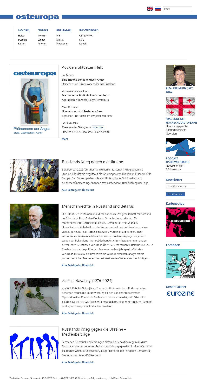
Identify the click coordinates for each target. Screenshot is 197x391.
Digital (59, 39)
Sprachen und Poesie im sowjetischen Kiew (87, 111)
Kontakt (83, 43)
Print (58, 35)
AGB (113, 378)
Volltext (98, 127)
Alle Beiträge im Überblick (78, 190)
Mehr (65, 139)
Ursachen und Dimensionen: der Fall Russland (88, 79)
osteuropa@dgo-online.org (94, 378)
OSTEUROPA (85, 35)
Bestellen (175, 194)
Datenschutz (126, 378)
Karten (21, 43)
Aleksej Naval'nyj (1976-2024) (87, 280)
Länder (41, 39)
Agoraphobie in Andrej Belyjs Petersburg (86, 95)
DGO (81, 39)
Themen (42, 35)
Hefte (21, 35)
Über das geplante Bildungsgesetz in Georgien (177, 130)
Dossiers (22, 39)
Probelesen (62, 43)
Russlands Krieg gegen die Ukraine (92, 161)
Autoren (42, 43)
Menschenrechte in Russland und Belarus (98, 206)
